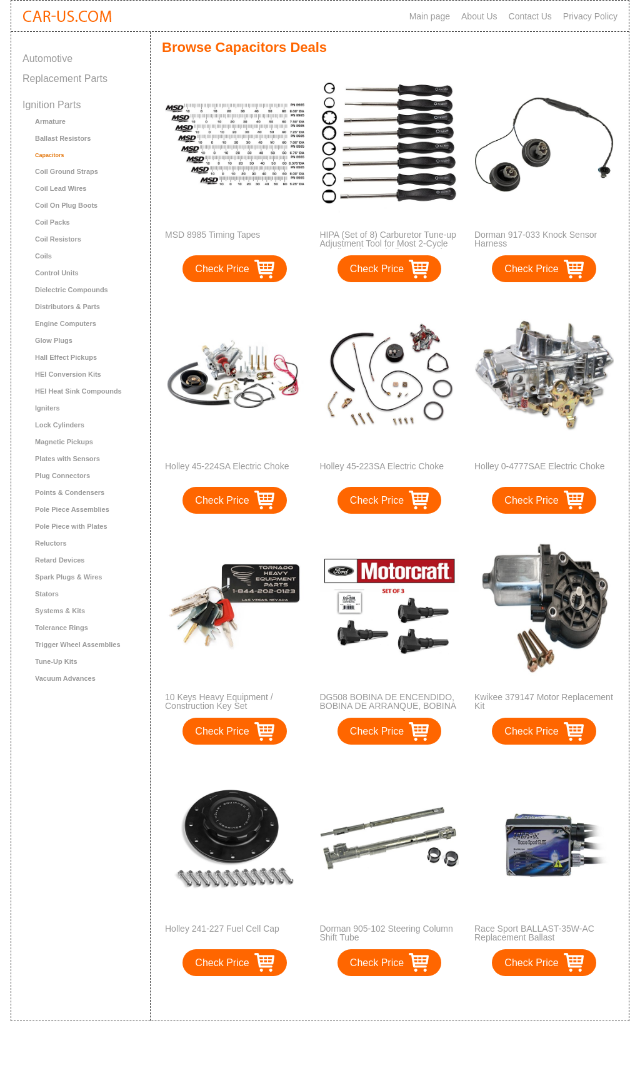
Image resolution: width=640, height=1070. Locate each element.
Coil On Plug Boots (66, 205)
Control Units (57, 273)
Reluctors (51, 543)
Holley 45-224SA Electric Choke (227, 466)
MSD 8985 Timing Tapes (212, 235)
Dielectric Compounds (71, 289)
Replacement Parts (65, 78)
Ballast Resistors (63, 138)
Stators (47, 594)
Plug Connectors (62, 475)
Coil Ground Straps (66, 171)
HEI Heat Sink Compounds (78, 391)
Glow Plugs (53, 340)
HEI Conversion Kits (68, 374)
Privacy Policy (590, 16)
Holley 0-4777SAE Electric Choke (539, 466)
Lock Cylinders (59, 425)
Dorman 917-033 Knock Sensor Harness (535, 239)
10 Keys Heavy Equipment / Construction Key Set (219, 701)
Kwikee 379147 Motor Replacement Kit (543, 701)
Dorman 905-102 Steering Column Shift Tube (386, 933)
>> (413, 998)
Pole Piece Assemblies (72, 509)
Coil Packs (52, 222)
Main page (429, 16)
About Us (479, 16)
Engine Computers (65, 323)
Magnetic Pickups (64, 442)
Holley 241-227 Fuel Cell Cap (222, 929)
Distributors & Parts (67, 306)
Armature (50, 121)
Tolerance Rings (61, 627)
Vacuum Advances (65, 678)
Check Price (222, 268)
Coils (43, 256)
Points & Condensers (69, 492)
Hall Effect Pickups (66, 357)
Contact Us (530, 16)
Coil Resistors (58, 239)
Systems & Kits (60, 610)
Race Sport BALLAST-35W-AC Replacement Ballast (534, 933)
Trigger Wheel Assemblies (78, 644)
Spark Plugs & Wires (68, 577)
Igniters (47, 408)
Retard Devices (60, 560)
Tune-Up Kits (56, 661)
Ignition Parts (51, 104)
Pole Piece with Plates (71, 526)
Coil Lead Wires (60, 188)
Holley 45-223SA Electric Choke (382, 466)
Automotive (47, 58)
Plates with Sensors (67, 458)
